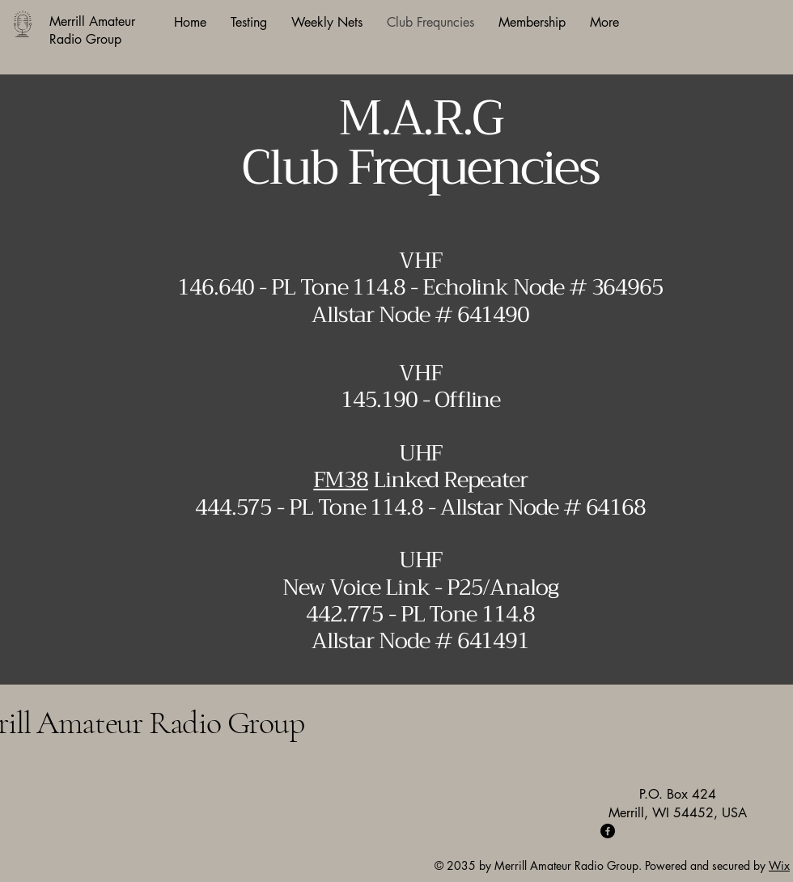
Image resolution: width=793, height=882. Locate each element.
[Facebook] (608, 831)
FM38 (340, 479)
